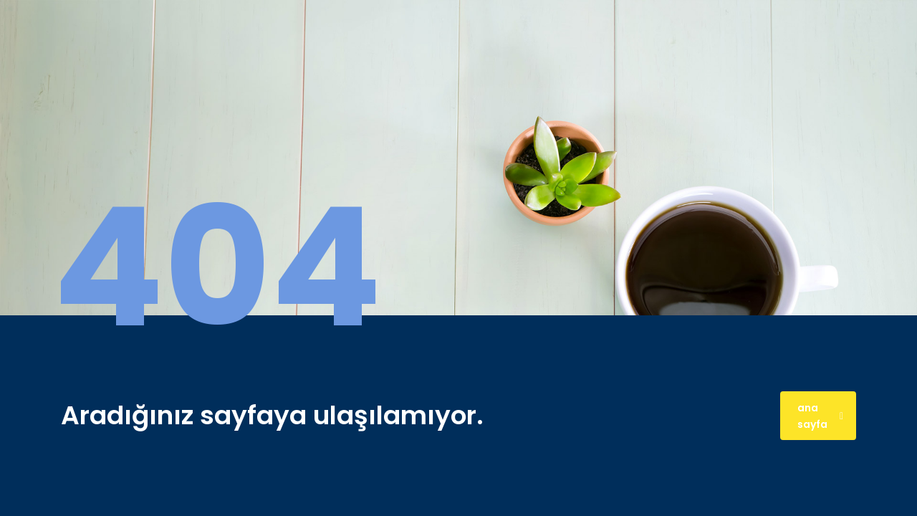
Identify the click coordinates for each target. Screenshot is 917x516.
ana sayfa (820, 416)
